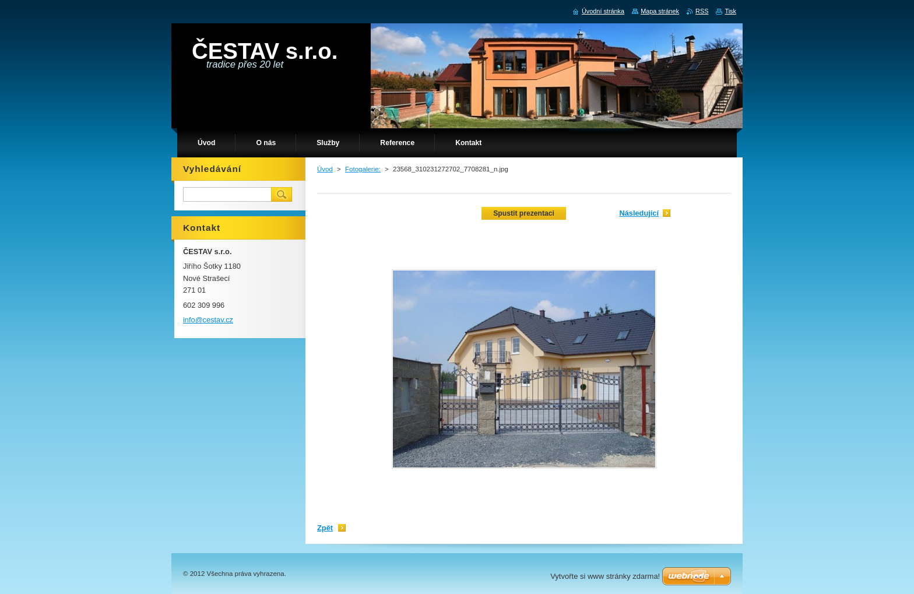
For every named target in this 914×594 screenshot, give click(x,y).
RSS (701, 11)
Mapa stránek (660, 11)
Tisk (730, 11)
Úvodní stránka (603, 11)
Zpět (325, 527)
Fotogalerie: (363, 169)
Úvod (325, 169)
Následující (639, 213)
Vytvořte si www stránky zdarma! (605, 576)
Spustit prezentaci (523, 213)
